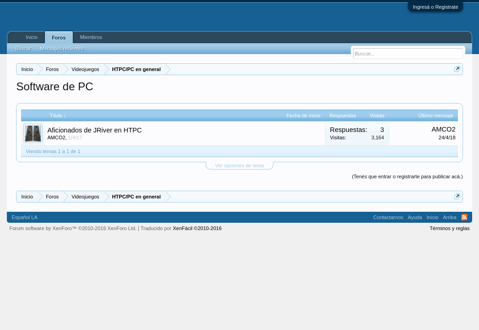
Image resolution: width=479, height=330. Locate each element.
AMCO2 (56, 137)
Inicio (32, 37)
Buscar (23, 48)
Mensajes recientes (62, 48)
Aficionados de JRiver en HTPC (94, 130)
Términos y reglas (449, 228)
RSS (464, 217)
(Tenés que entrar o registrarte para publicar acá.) (407, 176)
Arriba (449, 217)
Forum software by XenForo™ (72, 228)
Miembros (91, 37)
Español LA (24, 217)
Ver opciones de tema (239, 165)
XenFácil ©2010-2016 (197, 228)
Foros (59, 37)
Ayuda (415, 217)
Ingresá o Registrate (435, 7)
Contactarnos (388, 217)
